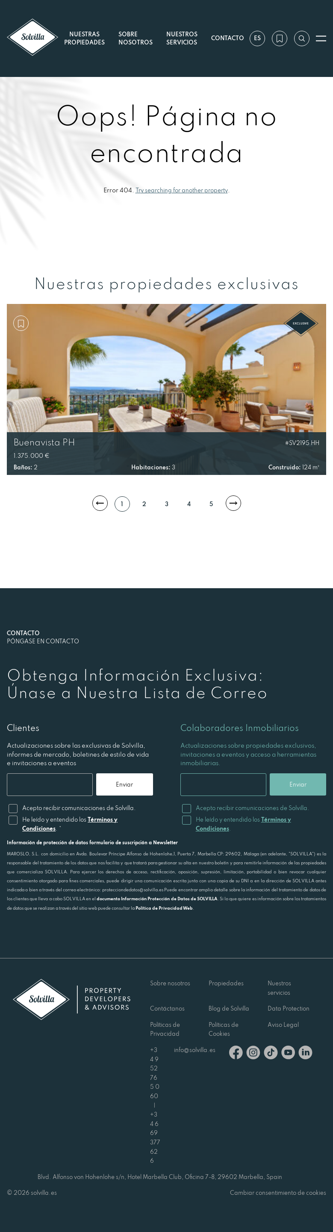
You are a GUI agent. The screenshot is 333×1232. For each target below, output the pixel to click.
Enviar (124, 784)
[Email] (49, 784)
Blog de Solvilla (229, 1008)
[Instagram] (253, 1054)
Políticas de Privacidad (165, 1029)
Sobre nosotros (170, 983)
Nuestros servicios (181, 38)
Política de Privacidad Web (164, 908)
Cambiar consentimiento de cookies (278, 1193)
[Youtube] (288, 1054)
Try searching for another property (182, 190)
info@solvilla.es (194, 1050)
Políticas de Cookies (224, 1029)
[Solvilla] (32, 38)
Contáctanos (167, 1008)
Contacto (227, 38)
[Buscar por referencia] (301, 38)
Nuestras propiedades (84, 38)
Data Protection (288, 1008)
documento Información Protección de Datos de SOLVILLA (157, 899)
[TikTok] (271, 1054)
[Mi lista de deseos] (279, 38)
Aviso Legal (283, 1025)
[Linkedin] (305, 1054)
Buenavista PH (44, 442)
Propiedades (226, 983)
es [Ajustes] (256, 38)
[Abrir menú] (321, 38)
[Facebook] (236, 1054)
